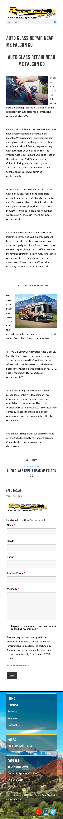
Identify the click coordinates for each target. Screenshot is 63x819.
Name (11, 524)
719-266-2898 (31, 466)
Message (13, 588)
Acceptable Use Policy (18, 665)
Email (10, 540)
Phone (11, 556)
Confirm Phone (16, 573)
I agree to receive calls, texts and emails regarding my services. (33, 627)
